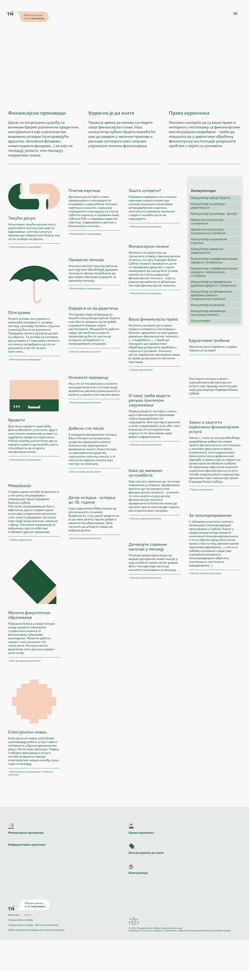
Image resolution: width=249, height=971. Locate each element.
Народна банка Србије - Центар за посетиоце (33, 956)
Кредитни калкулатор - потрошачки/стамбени (208, 278)
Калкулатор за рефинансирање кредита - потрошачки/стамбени (214, 319)
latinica (27, 946)
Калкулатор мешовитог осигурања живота (208, 359)
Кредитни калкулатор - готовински (208, 268)
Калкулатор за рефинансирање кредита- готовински (214, 307)
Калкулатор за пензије (208, 351)
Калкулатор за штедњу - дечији (214, 260)
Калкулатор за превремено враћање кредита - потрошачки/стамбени (211, 342)
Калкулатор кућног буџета (210, 244)
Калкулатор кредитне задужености (207, 297)
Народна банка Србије (20, 951)
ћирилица (13, 946)
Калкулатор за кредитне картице (209, 287)
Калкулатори (200, 367)
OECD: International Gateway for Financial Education (36, 961)
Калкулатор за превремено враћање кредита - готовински (214, 330)
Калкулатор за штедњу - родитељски (208, 252)
